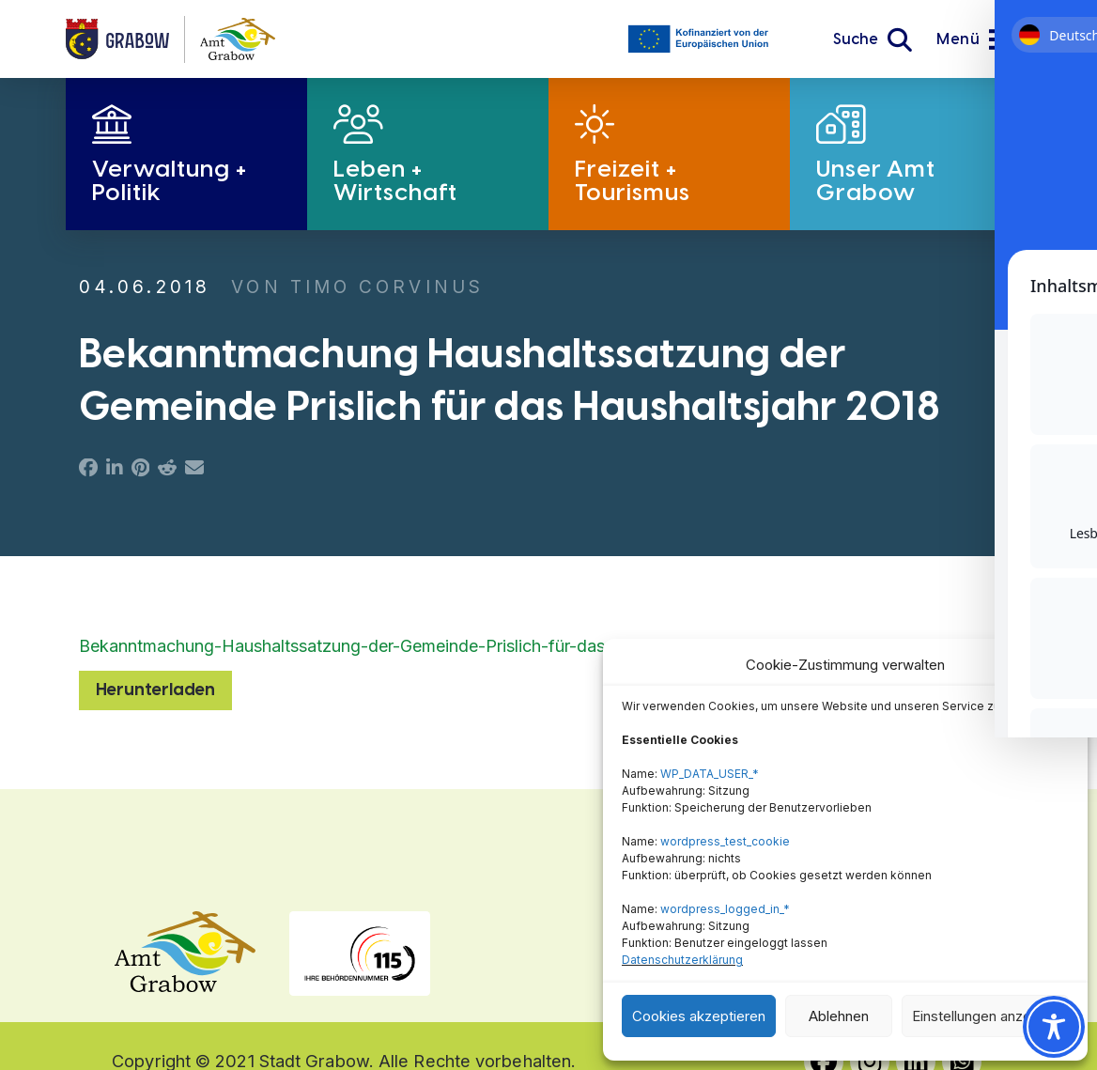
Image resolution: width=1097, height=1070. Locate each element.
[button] (872, 39)
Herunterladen (155, 689)
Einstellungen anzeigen (985, 1016)
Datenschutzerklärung (682, 960)
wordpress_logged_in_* (725, 909)
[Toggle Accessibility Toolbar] (1054, 1027)
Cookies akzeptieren (698, 1016)
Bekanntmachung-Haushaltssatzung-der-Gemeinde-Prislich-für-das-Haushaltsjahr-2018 (420, 646)
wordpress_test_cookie (725, 841)
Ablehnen (839, 1016)
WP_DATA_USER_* (709, 774)
